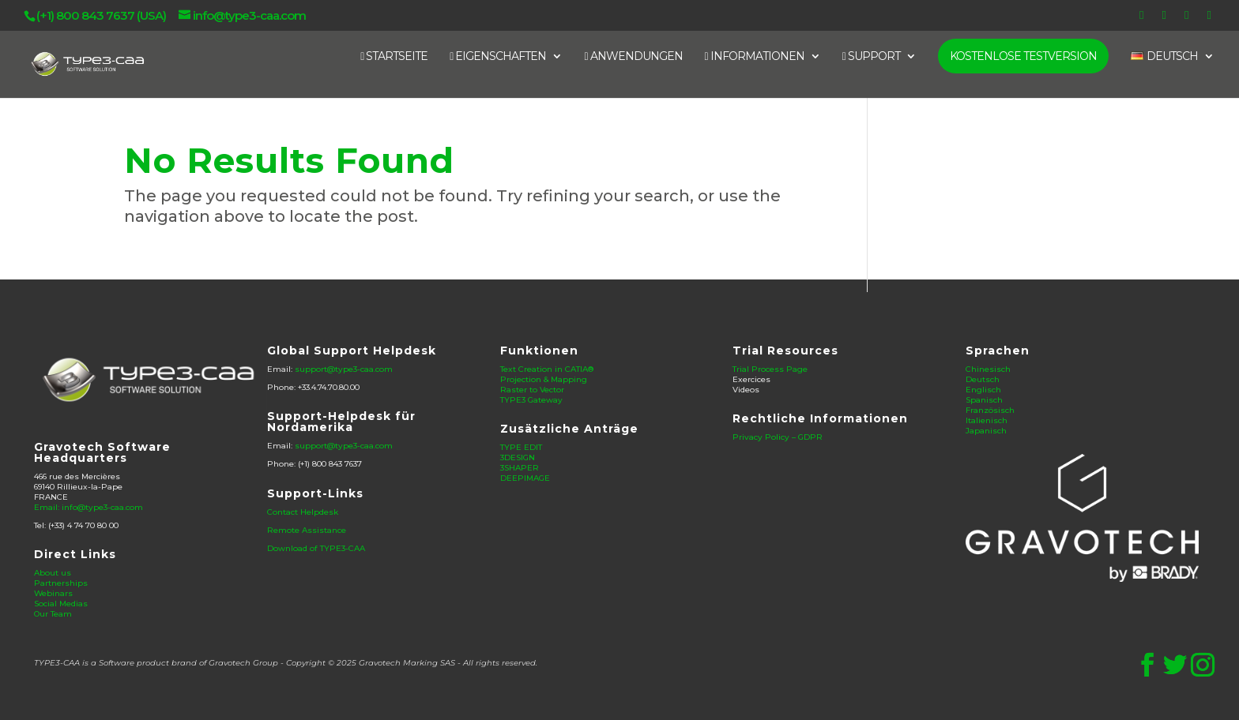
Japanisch (986, 431)
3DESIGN (517, 457)
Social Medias (61, 603)
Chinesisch (988, 369)
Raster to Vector (532, 389)
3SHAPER (519, 468)
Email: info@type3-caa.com (88, 507)
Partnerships (61, 583)
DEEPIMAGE (525, 478)
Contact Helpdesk (302, 512)
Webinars (53, 593)
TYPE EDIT (521, 447)
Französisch (990, 410)
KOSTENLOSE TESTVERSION (1023, 56)
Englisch (983, 389)
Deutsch (983, 379)
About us (52, 573)
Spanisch (984, 400)
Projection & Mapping (543, 379)
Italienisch (986, 420)
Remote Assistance (306, 530)
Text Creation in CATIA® (546, 369)
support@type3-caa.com (344, 369)
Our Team (53, 614)
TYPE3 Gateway (531, 400)
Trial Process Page (770, 369)
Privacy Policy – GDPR (777, 437)
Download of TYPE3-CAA (316, 548)
